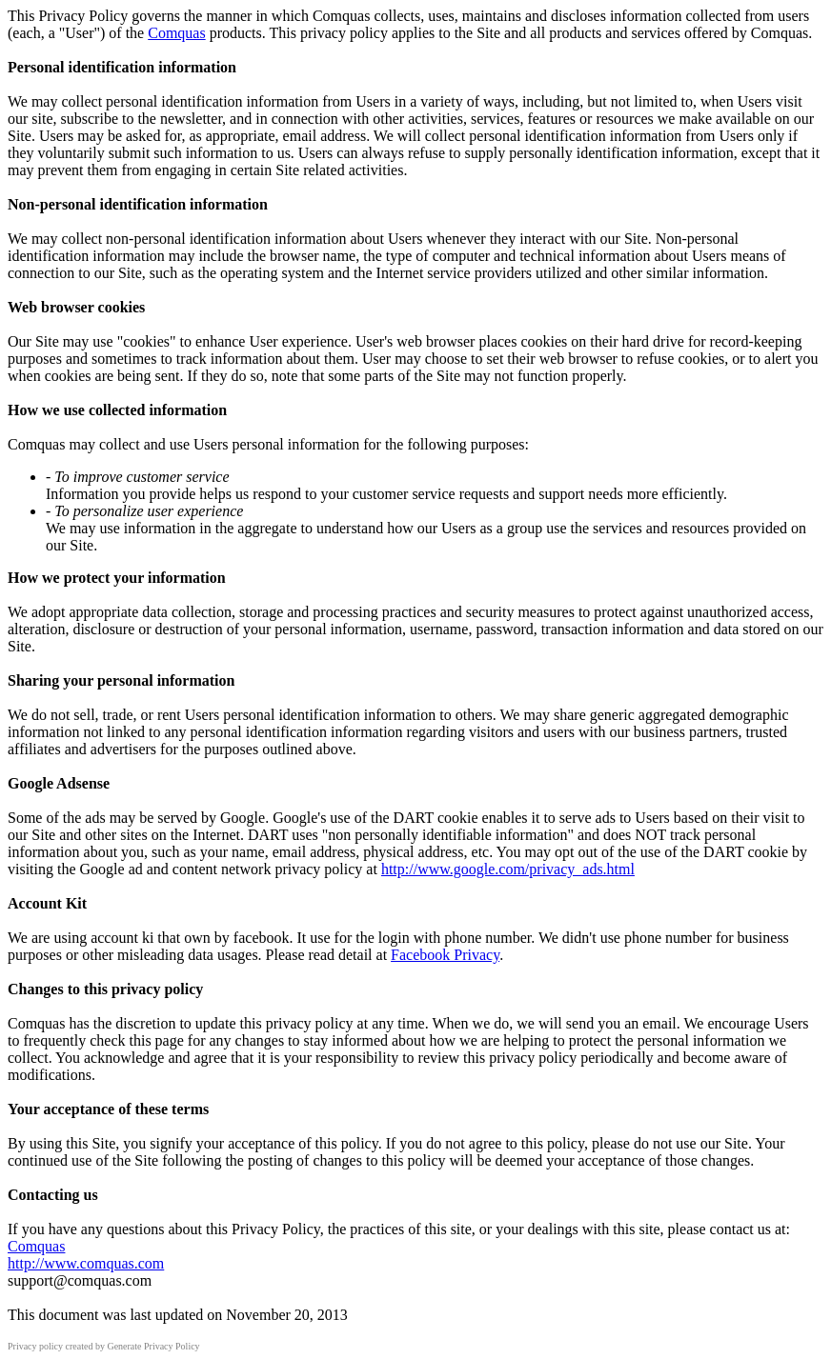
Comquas (176, 33)
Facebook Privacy (445, 955)
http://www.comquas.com (86, 1263)
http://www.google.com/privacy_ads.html (508, 869)
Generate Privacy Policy (153, 1346)
